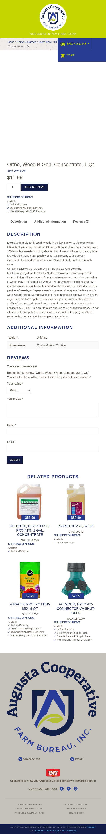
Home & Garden (26, 41)
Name (11, 425)
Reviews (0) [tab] (81, 221)
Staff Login (76, 813)
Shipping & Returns (76, 804)
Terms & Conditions (29, 804)
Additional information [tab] (50, 221)
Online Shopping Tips (29, 809)
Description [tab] (19, 221)
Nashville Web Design (47, 830)
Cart (67, 55)
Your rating (15, 383)
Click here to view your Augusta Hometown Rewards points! (53, 780)
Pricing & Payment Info (29, 813)
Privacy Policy (76, 809)
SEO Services (69, 830)
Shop (11, 41)
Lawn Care (45, 41)
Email (11, 441)
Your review (15, 398)
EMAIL (79, 759)
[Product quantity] (14, 187)
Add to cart (34, 187)
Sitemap (91, 827)
